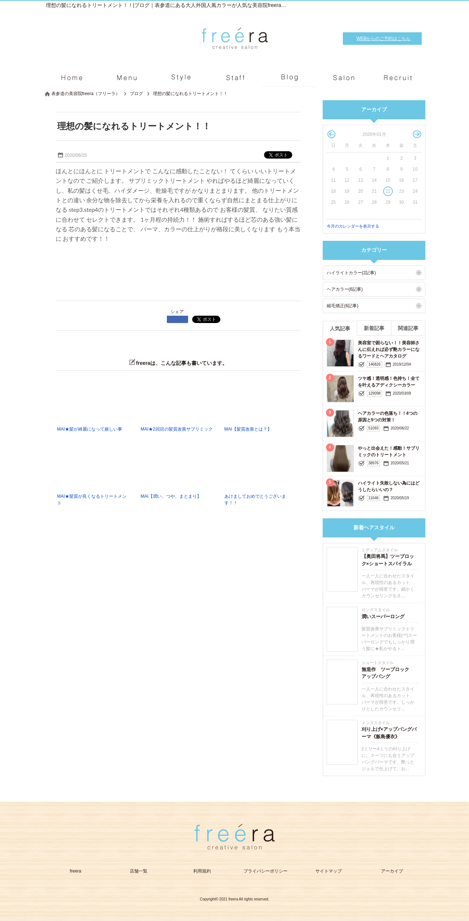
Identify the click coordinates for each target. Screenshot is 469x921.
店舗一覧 (138, 871)
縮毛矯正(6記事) (343, 305)
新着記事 (374, 328)
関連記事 (408, 328)
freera (75, 871)
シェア (177, 311)
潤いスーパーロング (383, 616)
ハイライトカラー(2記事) (351, 272)
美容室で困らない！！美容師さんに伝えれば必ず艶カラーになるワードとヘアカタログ (388, 349)
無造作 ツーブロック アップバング (388, 673)
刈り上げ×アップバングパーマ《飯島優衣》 (389, 732)
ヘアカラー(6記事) (345, 289)
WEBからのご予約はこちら (383, 38)
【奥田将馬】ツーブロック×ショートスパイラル (388, 560)
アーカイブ (392, 871)
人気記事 (340, 328)
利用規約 (202, 871)
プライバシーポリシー (265, 871)
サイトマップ (328, 871)
